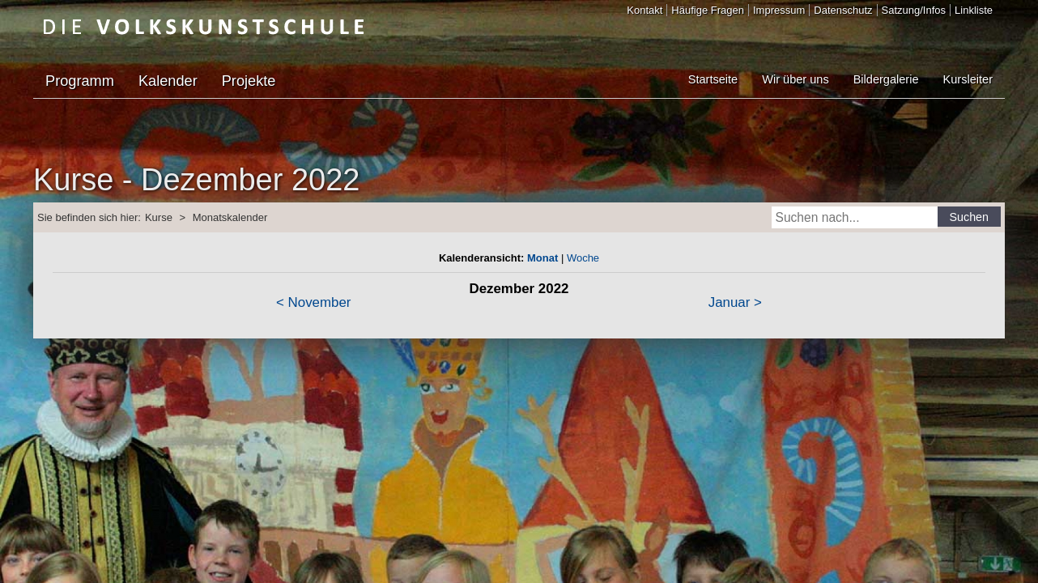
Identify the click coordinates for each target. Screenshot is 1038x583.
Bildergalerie (886, 79)
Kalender (168, 81)
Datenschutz (843, 10)
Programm (79, 81)
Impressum (779, 10)
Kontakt (644, 10)
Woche (583, 258)
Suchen (969, 217)
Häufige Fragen (707, 10)
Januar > (735, 302)
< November (313, 302)
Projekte (249, 81)
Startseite (713, 79)
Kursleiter (968, 79)
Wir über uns (795, 79)
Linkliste (974, 10)
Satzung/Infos (914, 10)
